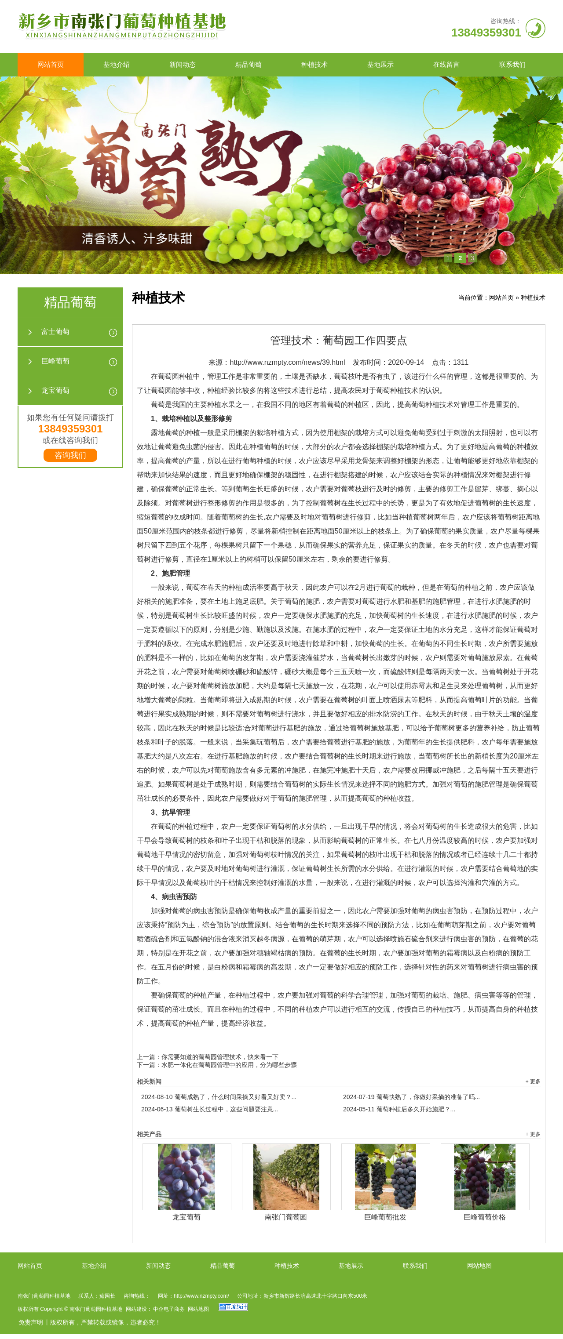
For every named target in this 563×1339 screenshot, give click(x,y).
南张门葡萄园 (286, 1217)
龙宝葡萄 (55, 390)
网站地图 (479, 1265)
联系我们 (512, 64)
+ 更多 (533, 1081)
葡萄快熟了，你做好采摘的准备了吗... (411, 1096)
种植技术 (314, 64)
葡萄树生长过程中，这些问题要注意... (209, 1109)
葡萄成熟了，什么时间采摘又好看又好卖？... (218, 1096)
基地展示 (380, 64)
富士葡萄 (55, 331)
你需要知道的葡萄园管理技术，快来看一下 (219, 1056)
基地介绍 (116, 64)
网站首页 (50, 64)
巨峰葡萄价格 (485, 1217)
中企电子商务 (169, 1309)
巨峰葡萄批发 (385, 1217)
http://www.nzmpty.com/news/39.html (287, 362)
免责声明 (30, 1322)
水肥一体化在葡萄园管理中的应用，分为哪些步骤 (229, 1064)
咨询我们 (70, 455)
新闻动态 (182, 64)
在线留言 (446, 64)
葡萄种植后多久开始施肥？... (399, 1109)
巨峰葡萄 (55, 361)
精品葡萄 (248, 64)
